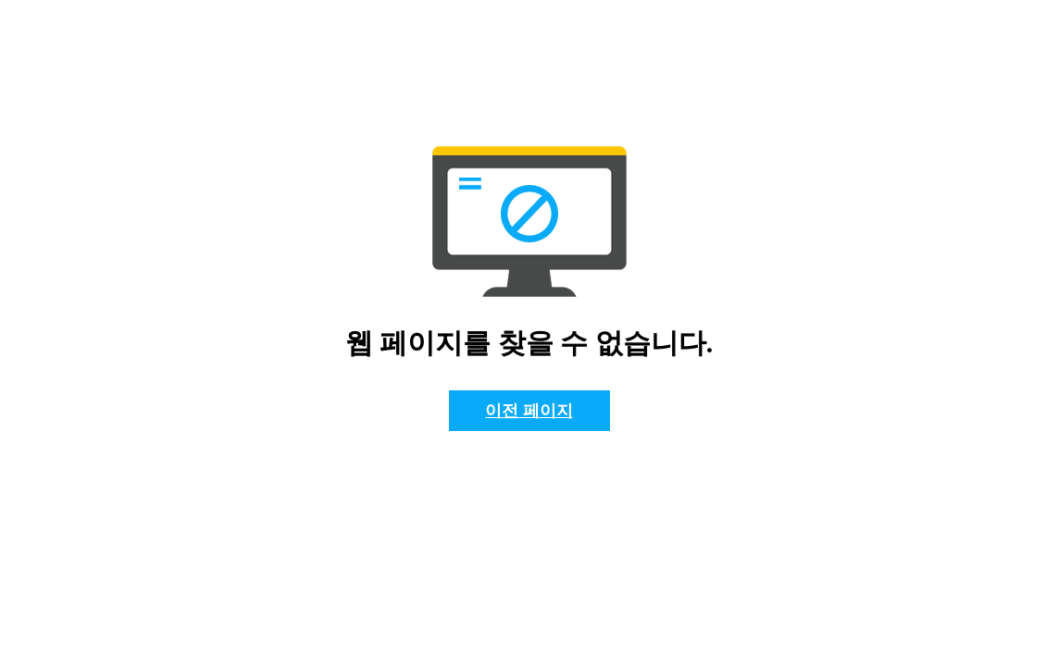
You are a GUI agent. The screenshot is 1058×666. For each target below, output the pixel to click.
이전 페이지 (529, 410)
